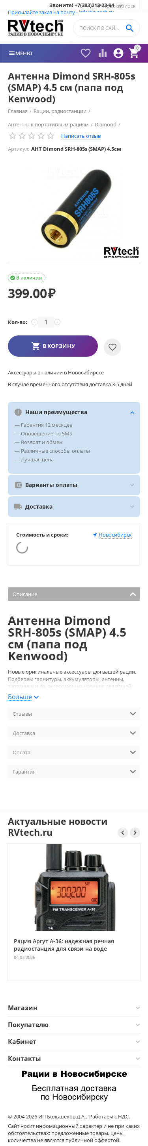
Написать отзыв (81, 135)
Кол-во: (17, 322)
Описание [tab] (74, 593)
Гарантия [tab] (74, 771)
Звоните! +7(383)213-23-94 (81, 5)
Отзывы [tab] (74, 713)
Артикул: (18, 148)
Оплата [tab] (74, 752)
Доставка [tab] (74, 732)
